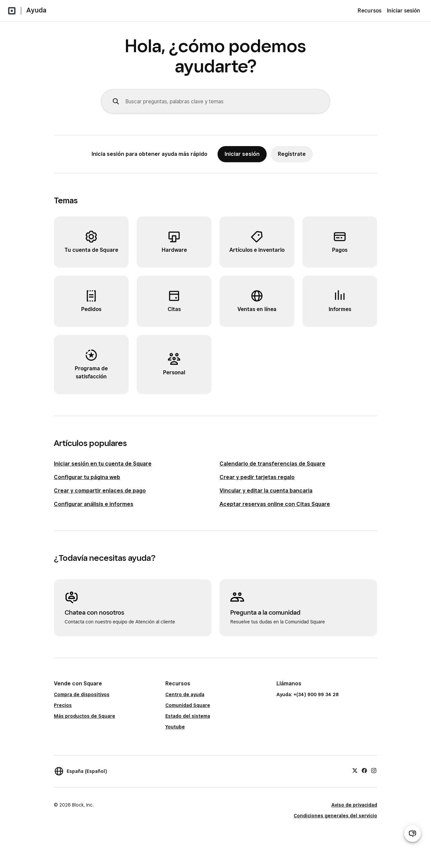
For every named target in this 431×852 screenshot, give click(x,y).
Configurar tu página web (87, 477)
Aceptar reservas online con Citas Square (275, 504)
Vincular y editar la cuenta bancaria (266, 490)
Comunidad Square (187, 705)
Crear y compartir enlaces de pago (100, 490)
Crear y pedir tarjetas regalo (257, 477)
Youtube (175, 726)
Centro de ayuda (184, 694)
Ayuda (36, 10)
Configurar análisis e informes (93, 504)
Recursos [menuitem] (370, 10)
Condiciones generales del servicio (335, 815)
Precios (63, 705)
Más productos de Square (84, 716)
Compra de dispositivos (81, 694)
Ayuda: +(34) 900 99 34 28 (307, 694)
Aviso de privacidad (354, 805)
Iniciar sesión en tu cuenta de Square (103, 464)
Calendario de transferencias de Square (272, 464)
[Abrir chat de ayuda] (412, 833)
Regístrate (292, 154)
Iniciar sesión (403, 10)
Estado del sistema (187, 716)
